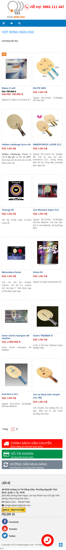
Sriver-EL (38, 272)
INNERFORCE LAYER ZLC (47, 144)
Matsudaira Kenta (11, 272)
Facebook (10, 521)
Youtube (9, 528)
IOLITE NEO (39, 88)
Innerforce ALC (10, 394)
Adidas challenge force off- (16, 144)
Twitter (8, 535)
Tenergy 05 (8, 210)
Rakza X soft (8, 88)
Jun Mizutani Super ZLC (46, 210)
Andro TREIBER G (43, 335)
